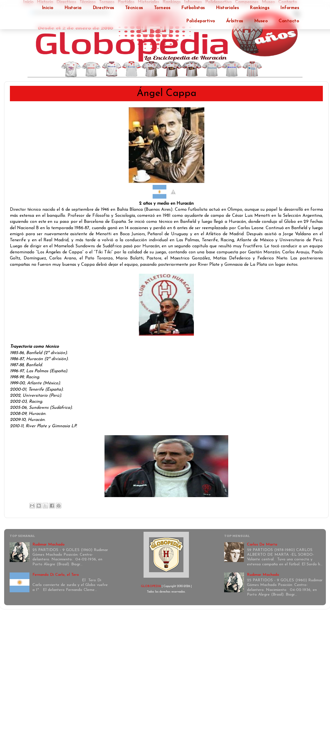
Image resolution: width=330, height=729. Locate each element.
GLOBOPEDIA (151, 586)
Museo (261, 21)
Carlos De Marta (262, 544)
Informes (289, 8)
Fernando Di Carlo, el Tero (55, 575)
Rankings (259, 8)
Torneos (162, 8)
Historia (73, 8)
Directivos (103, 8)
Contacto (289, 21)
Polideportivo (200, 21)
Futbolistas (193, 8)
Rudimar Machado (48, 544)
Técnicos (134, 8)
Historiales (227, 8)
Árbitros (234, 21)
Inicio (47, 8)
